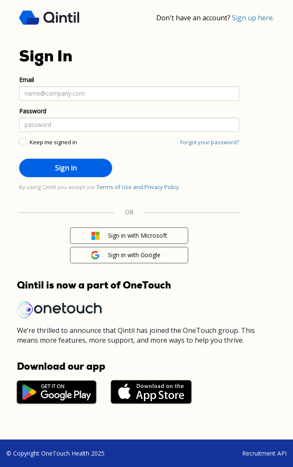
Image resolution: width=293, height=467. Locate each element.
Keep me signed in (53, 142)
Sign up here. (253, 17)
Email (26, 80)
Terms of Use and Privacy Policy (138, 187)
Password (32, 111)
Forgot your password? (209, 142)
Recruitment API (264, 453)
